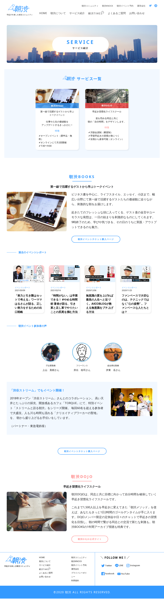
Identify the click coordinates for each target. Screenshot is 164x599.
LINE (119, 565)
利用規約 (75, 580)
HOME (43, 13)
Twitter (106, 566)
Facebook (108, 573)
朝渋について (58, 13)
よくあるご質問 (117, 13)
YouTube (123, 574)
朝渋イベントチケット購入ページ (96, 239)
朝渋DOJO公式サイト (90, 539)
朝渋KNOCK (107, 5)
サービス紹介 (77, 13)
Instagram (133, 565)
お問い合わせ (137, 13)
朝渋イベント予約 (125, 5)
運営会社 (141, 5)
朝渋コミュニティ (90, 5)
